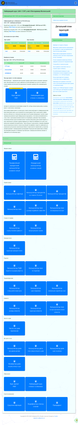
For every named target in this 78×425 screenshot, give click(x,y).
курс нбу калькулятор (57, 99)
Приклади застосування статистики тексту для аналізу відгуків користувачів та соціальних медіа (63, 83)
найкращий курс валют (67, 99)
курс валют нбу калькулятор (57, 106)
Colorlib (56, 416)
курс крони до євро (63, 97)
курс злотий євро (69, 101)
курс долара (56, 103)
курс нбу (59, 108)
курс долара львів (69, 103)
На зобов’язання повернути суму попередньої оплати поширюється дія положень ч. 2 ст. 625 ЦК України (62, 72)
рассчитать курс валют (65, 108)
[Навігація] (75, 3)
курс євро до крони (56, 97)
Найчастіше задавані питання (60, 20)
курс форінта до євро (67, 106)
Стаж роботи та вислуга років (60, 64)
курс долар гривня (63, 101)
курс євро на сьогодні (62, 110)
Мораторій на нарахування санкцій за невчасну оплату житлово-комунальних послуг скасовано (63, 55)
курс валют (69, 110)
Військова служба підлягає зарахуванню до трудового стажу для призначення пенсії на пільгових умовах (63, 49)
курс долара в (69, 97)
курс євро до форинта (56, 101)
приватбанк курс (62, 103)
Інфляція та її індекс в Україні (60, 45)
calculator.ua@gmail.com (39, 418)
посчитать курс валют (63, 112)
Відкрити (63, 34)
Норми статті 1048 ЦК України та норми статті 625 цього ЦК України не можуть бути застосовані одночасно (63, 89)
